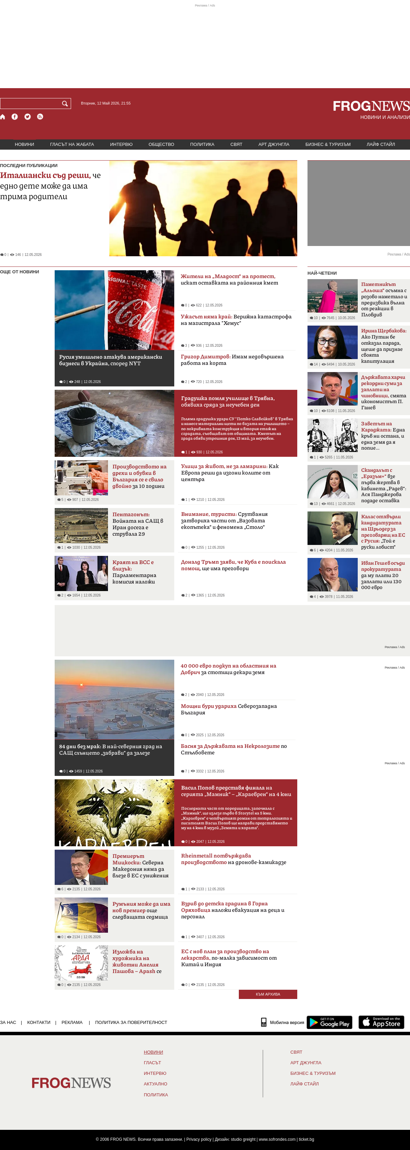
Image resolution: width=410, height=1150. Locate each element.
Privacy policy (199, 1139)
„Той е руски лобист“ (383, 532)
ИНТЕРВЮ (121, 144)
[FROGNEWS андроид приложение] (329, 1022)
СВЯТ (237, 144)
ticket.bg (306, 1139)
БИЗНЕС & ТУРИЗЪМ (328, 144)
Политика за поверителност (131, 1022)
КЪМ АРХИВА (268, 994)
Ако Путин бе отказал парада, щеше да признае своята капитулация (384, 346)
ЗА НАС (8, 1022)
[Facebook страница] (15, 116)
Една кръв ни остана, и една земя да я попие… (383, 436)
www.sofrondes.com (277, 1139)
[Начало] (3, 116)
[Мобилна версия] (282, 1022)
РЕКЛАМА (72, 1022)
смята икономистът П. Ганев (383, 392)
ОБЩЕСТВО (161, 144)
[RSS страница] (40, 116)
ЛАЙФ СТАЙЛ (381, 144)
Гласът (152, 1062)
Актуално (155, 1084)
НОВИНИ (24, 144)
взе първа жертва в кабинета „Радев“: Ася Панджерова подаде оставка (383, 485)
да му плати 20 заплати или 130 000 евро (383, 575)
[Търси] (66, 103)
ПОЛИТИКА (202, 144)
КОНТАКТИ (39, 1022)
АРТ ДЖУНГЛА (273, 144)
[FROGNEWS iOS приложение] (381, 1022)
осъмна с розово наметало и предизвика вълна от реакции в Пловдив (384, 299)
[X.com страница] (27, 116)
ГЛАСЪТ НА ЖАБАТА (72, 144)
